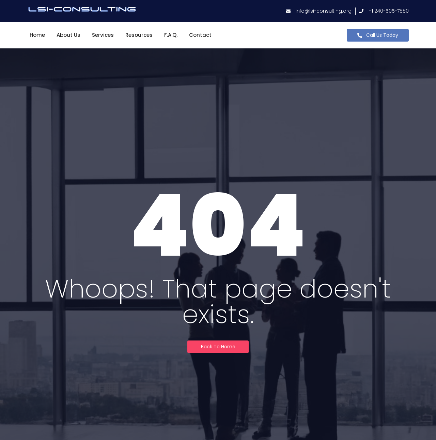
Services (103, 35)
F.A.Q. (170, 35)
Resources (139, 35)
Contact (200, 35)
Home (37, 35)
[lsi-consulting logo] (82, 9)
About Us (68, 35)
